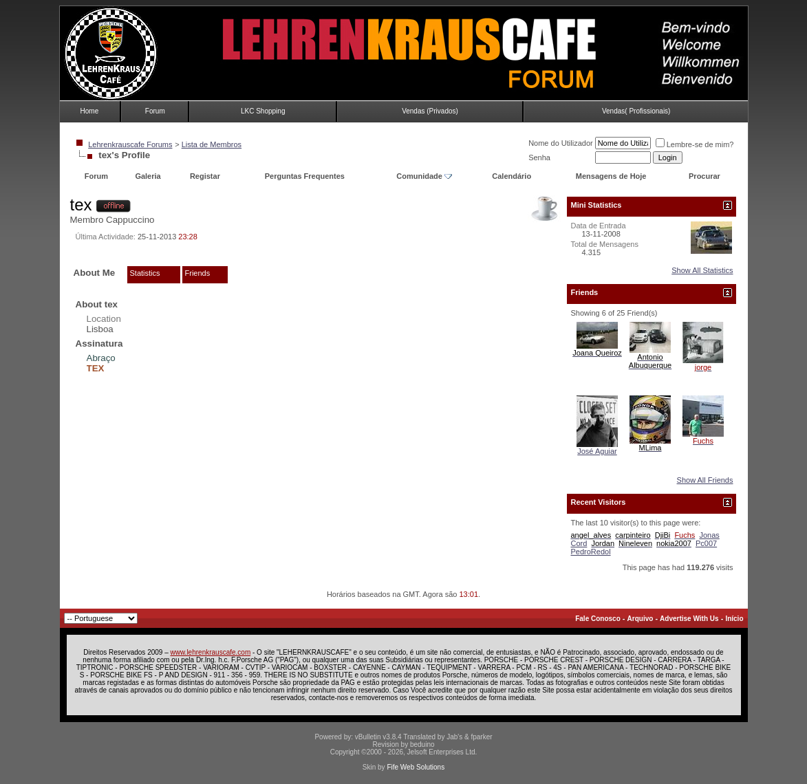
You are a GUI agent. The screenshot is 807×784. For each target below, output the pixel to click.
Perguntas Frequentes (305, 176)
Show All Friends (705, 480)
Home (89, 111)
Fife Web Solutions (415, 767)
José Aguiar (596, 451)
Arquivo (640, 618)
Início (734, 618)
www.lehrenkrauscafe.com (211, 652)
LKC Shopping (263, 111)
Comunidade (424, 176)
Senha (539, 157)
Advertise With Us (689, 618)
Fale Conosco (598, 618)
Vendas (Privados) (430, 111)
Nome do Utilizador (560, 143)
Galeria (147, 176)
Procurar (704, 176)
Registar (205, 176)
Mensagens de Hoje (611, 176)
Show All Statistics (702, 270)
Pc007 (706, 543)
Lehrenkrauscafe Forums (130, 144)
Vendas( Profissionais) (636, 111)
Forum (155, 111)
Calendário (511, 176)
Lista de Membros (211, 144)
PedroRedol (591, 551)
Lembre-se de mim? (695, 144)
